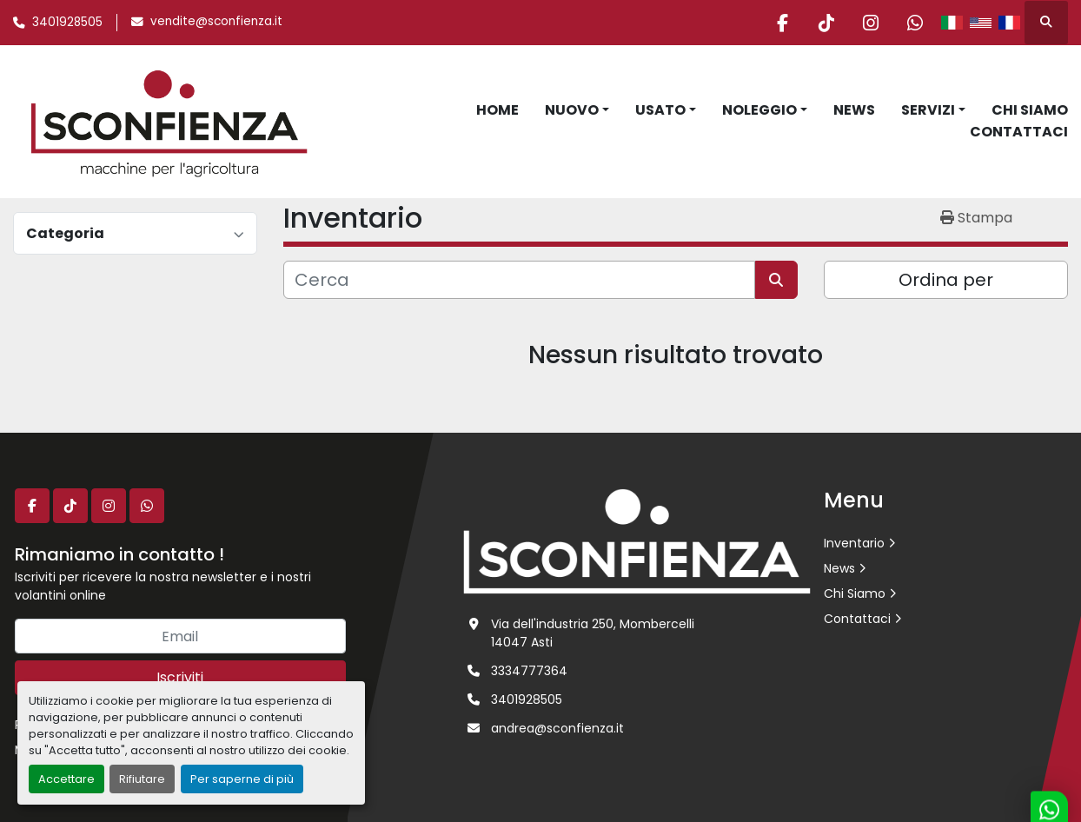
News (854, 110)
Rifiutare (142, 779)
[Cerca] (519, 280)
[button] (577, 110)
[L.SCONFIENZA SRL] (637, 540)
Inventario (854, 543)
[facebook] (782, 22)
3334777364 (529, 670)
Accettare (66, 779)
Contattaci (1019, 132)
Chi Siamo (1029, 110)
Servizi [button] (928, 110)
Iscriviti (179, 677)
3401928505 (67, 22)
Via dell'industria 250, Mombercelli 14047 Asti (592, 633)
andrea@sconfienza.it (557, 728)
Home (497, 110)
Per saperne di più (242, 779)
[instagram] (870, 22)
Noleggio (759, 110)
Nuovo (572, 110)
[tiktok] (826, 22)
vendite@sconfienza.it (216, 21)
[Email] (180, 636)
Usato (660, 110)
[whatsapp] (915, 22)
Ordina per (946, 280)
